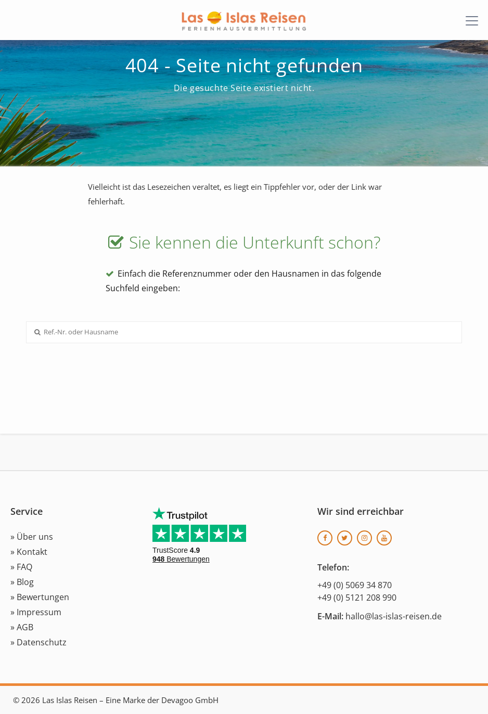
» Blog (22, 582)
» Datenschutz (38, 642)
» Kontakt (28, 551)
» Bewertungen (39, 597)
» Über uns (31, 536)
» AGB (21, 627)
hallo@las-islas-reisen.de (393, 616)
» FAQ (21, 567)
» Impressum (35, 612)
